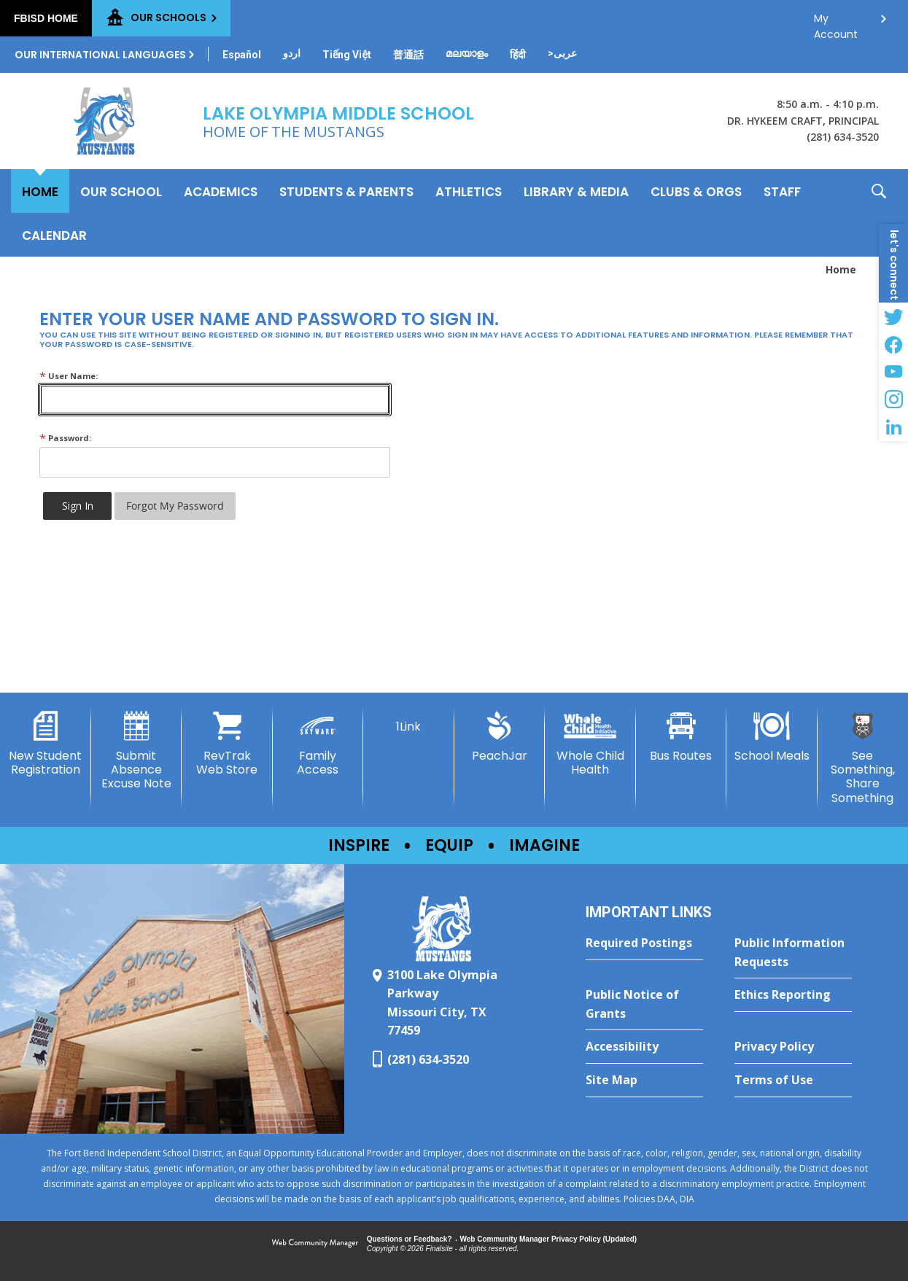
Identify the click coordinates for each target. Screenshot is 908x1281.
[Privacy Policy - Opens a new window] (793, 1047)
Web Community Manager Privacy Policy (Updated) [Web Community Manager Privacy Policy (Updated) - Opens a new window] (548, 1239)
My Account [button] (836, 22)
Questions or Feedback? (409, 1239)
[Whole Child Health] (590, 744)
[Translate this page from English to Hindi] (517, 54)
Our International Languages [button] (100, 54)
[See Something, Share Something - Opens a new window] (863, 758)
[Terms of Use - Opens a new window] (793, 1080)
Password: (65, 438)
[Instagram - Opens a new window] (893, 399)
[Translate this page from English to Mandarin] (408, 54)
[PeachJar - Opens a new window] (500, 737)
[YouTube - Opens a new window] (893, 372)
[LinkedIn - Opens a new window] (893, 427)
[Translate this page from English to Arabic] (562, 53)
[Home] (40, 191)
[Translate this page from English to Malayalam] (466, 53)
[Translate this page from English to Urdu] (292, 53)
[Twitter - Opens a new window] (893, 316)
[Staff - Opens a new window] (782, 191)
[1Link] (408, 722)
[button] (879, 213)
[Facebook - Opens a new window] (893, 344)
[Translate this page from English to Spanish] (241, 54)
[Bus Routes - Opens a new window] (681, 737)
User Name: (68, 376)
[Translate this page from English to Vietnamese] (347, 54)
